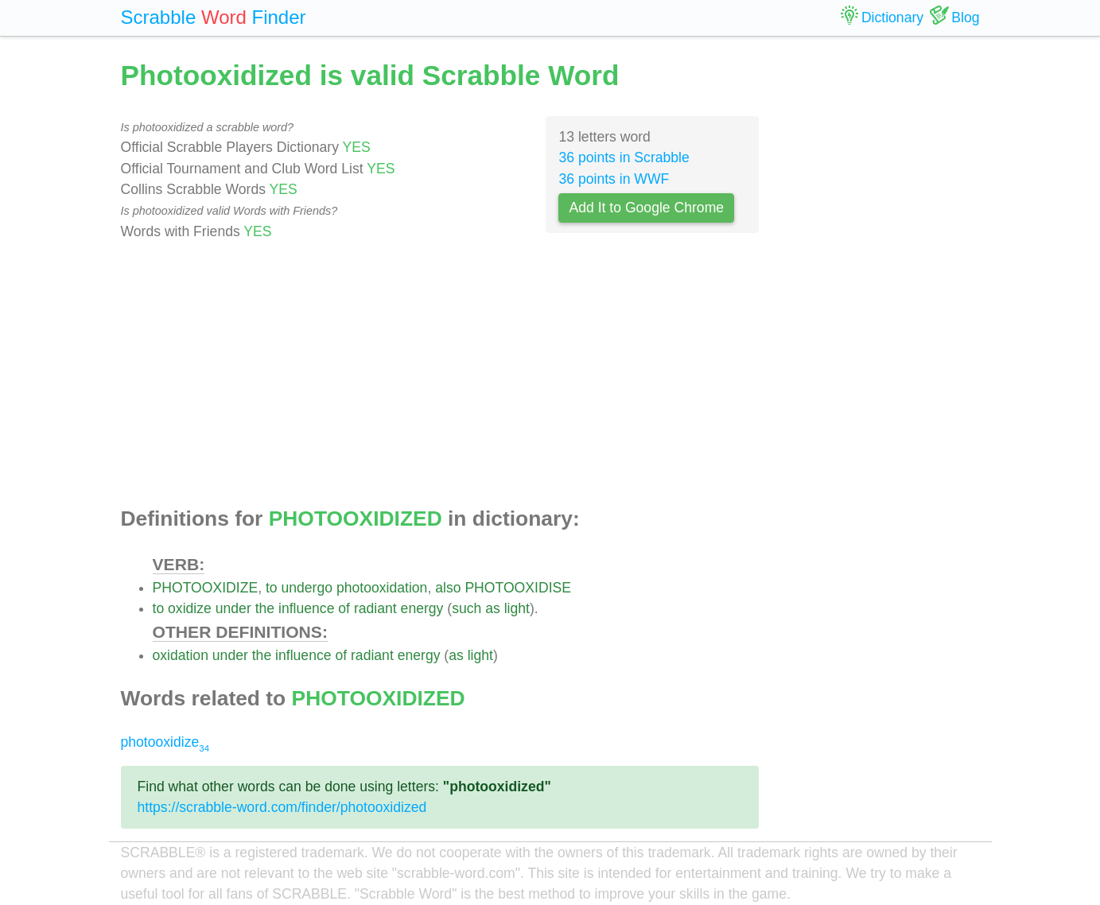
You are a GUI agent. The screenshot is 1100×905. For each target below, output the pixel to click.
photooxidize (165, 742)
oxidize (190, 608)
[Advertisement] (440, 374)
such (466, 608)
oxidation (180, 655)
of (344, 608)
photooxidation (381, 588)
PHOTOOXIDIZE (205, 588)
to (272, 588)
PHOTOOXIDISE (517, 588)
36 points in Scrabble (623, 157)
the (264, 608)
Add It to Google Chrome (646, 208)
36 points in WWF (613, 179)
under (233, 608)
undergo (306, 588)
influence (306, 608)
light (517, 608)
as (492, 608)
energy (422, 608)
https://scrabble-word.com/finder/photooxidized (282, 807)
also (448, 588)
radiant (375, 608)
